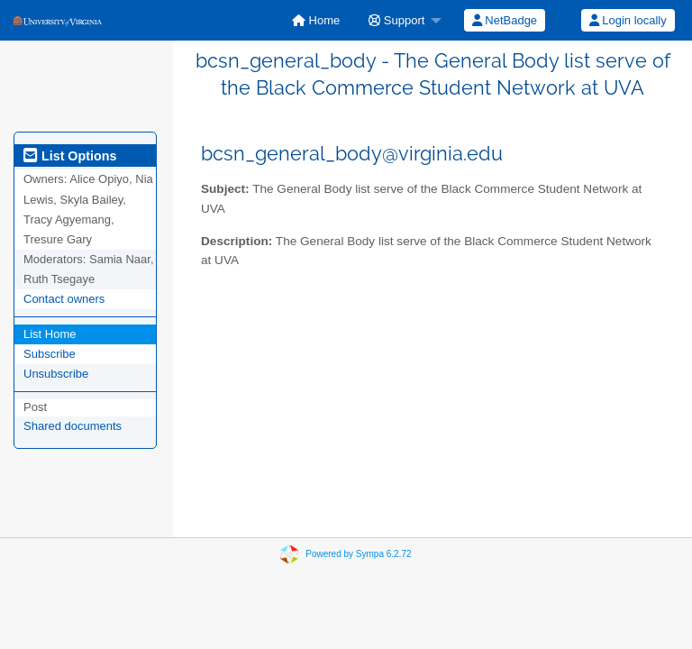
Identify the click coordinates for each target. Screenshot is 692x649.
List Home (50, 334)
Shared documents (72, 426)
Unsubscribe (55, 373)
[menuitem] (316, 20)
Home (316, 20)
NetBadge (504, 20)
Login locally (628, 20)
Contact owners (64, 299)
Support (396, 20)
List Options (69, 156)
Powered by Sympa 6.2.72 (358, 554)
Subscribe (49, 354)
